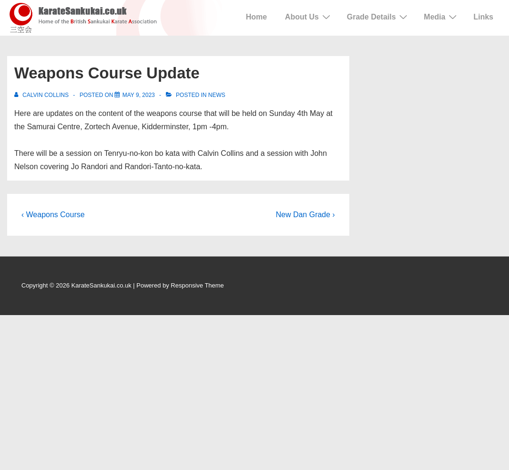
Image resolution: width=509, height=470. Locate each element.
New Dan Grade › (305, 215)
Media (441, 16)
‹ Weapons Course (53, 215)
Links (483, 17)
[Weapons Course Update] (138, 95)
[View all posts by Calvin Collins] (42, 95)
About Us (309, 16)
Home (256, 17)
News (216, 95)
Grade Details (378, 16)
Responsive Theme (197, 285)
